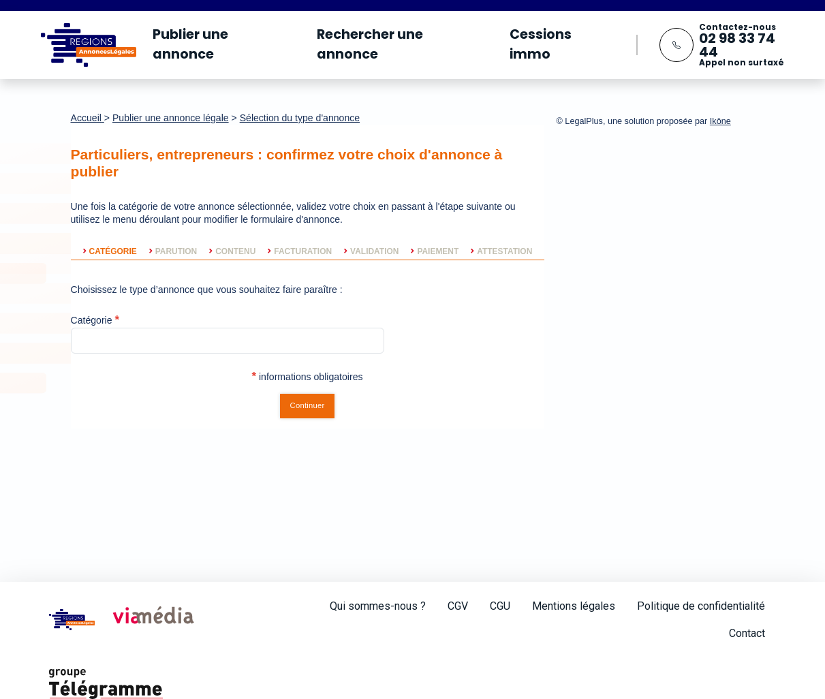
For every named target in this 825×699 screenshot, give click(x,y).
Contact (747, 633)
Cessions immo (541, 44)
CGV (458, 606)
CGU (500, 606)
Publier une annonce (190, 44)
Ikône (720, 121)
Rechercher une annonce (370, 44)
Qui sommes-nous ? (378, 606)
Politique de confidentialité (701, 606)
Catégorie (91, 320)
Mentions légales (573, 606)
